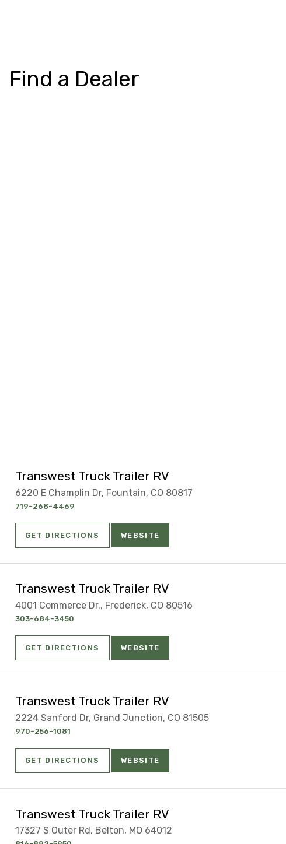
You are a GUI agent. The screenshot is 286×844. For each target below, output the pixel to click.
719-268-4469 (45, 506)
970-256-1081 (43, 731)
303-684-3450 (44, 618)
